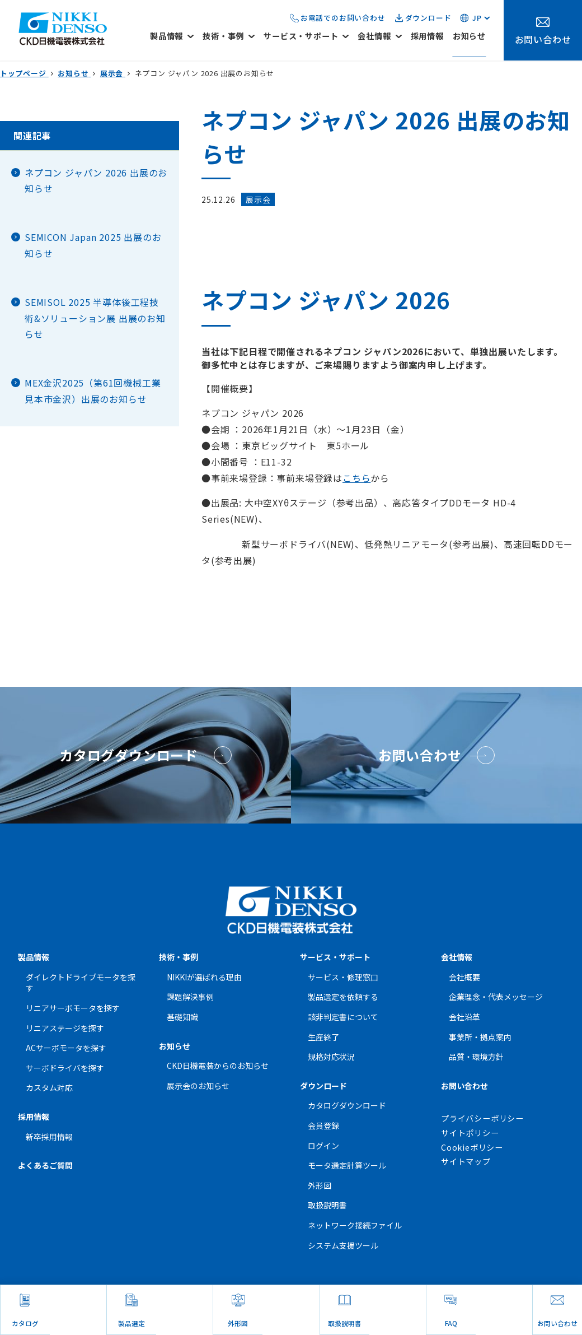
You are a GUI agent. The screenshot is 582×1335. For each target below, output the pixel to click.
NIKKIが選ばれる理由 (204, 977)
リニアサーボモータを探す (73, 1007)
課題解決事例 (190, 996)
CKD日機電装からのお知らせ (218, 1065)
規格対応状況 (331, 1056)
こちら (356, 478)
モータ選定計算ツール (347, 1165)
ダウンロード (428, 17)
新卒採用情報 (49, 1136)
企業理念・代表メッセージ (496, 996)
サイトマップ (466, 1161)
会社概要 (464, 977)
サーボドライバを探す (65, 1067)
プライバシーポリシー (482, 1118)
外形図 (319, 1185)
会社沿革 (464, 1016)
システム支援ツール (343, 1245)
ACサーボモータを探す (66, 1047)
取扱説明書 (327, 1205)
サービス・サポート (335, 956)
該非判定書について (343, 1016)
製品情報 (33, 956)
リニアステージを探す (65, 1028)
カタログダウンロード (347, 1105)
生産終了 (323, 1037)
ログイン (323, 1145)
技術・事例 (178, 956)
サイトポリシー (470, 1132)
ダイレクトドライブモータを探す (80, 982)
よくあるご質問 (45, 1165)
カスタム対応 (49, 1087)
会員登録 (323, 1125)
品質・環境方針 (476, 1056)
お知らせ (174, 1046)
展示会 (258, 199)
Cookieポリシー (472, 1147)
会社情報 (456, 956)
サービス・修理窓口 (343, 977)
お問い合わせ (464, 1085)
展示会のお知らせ (198, 1085)
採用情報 (33, 1116)
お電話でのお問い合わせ (343, 17)
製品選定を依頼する (343, 996)
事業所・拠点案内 (480, 1037)
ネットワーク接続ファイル (355, 1225)
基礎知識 (182, 1016)
